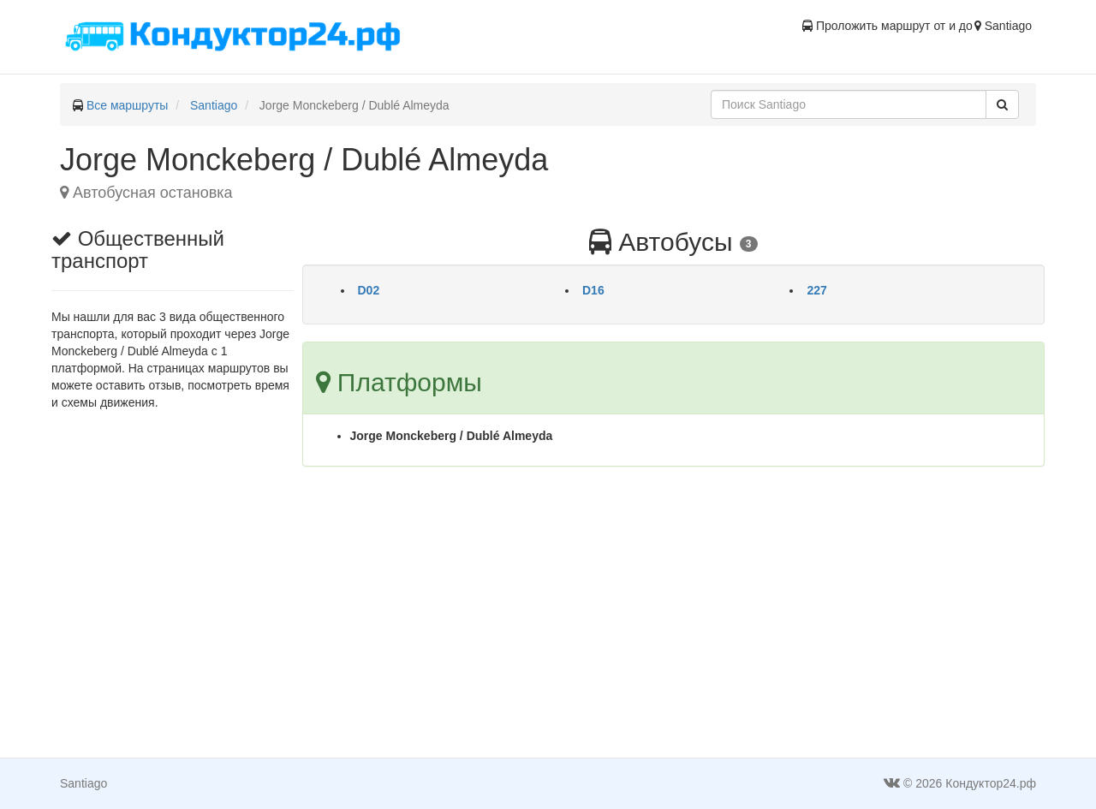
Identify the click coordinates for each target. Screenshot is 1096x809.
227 (816, 290)
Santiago (213, 105)
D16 (593, 290)
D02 (369, 290)
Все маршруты (127, 105)
